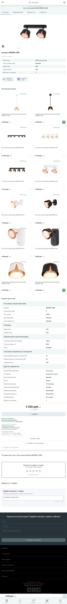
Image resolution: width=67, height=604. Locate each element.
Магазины (33, 548)
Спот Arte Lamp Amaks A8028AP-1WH (13, 215)
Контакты (33, 576)
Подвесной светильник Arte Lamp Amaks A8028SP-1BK (47, 114)
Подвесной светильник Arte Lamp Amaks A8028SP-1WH (14, 114)
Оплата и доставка (33, 565)
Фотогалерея (33, 559)
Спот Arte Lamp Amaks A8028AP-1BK (46, 215)
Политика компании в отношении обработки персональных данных (33, 593)
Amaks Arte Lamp (41, 60)
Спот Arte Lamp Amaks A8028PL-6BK (13, 147)
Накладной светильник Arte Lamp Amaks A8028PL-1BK (47, 282)
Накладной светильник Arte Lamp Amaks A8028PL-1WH (14, 282)
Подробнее (19, 421)
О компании (33, 554)
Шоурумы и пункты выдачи (9, 420)
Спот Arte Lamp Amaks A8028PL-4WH (46, 147)
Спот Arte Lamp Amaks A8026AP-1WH (13, 248)
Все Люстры (33, 2)
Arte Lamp (49, 370)
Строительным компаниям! (9, 429)
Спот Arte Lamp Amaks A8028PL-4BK (13, 181)
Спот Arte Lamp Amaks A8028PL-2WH (46, 181)
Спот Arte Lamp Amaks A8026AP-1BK (46, 248)
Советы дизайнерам (33, 571)
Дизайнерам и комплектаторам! (11, 427)
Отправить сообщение (33, 540)
